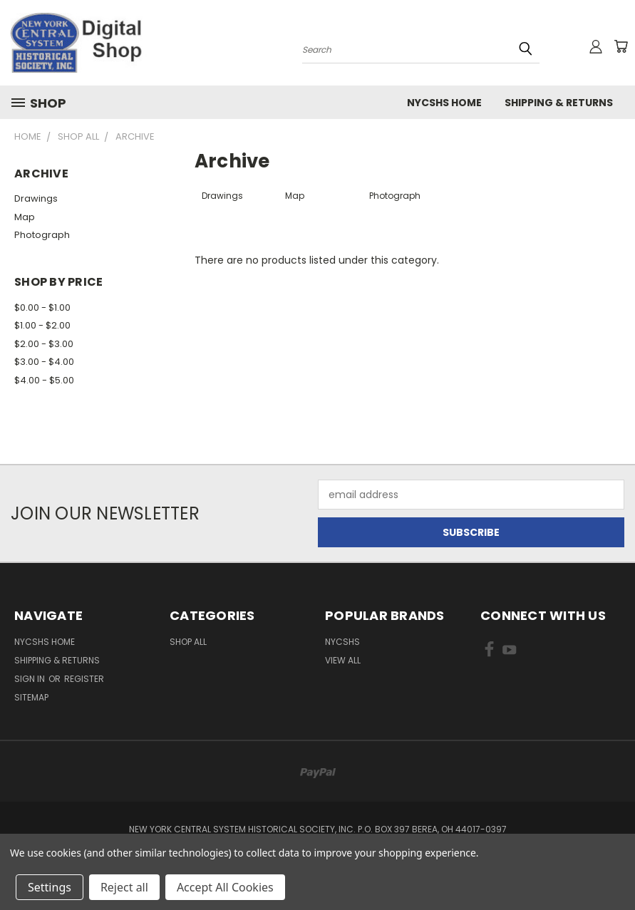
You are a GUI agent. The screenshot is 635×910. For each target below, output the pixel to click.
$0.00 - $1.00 (42, 307)
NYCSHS (342, 642)
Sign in (30, 679)
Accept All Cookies (225, 887)
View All (343, 660)
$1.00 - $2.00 (42, 325)
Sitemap (31, 697)
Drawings (36, 198)
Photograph (42, 235)
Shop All (188, 642)
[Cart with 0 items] (621, 46)
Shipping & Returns (559, 102)
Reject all (124, 887)
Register (84, 679)
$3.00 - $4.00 (44, 361)
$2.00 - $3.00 (43, 344)
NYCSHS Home (444, 102)
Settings (49, 887)
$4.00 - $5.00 (44, 380)
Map (24, 217)
